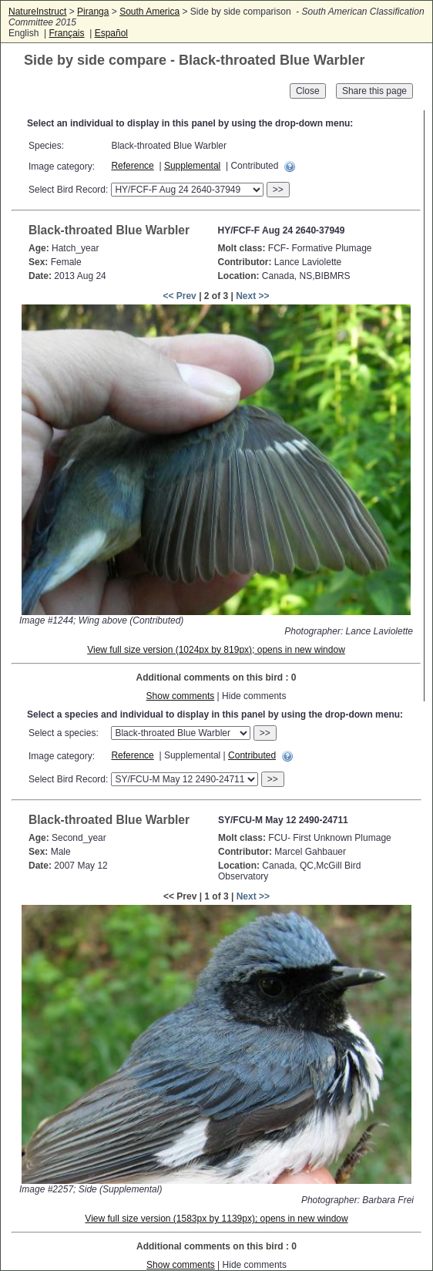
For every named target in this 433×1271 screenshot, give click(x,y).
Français (66, 33)
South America (149, 11)
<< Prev (179, 296)
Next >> (252, 296)
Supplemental (192, 165)
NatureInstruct (37, 11)
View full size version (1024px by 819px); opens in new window (216, 649)
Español (111, 33)
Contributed (252, 755)
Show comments (180, 696)
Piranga (93, 11)
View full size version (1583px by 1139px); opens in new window (216, 1218)
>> (278, 189)
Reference (132, 165)
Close (308, 91)
